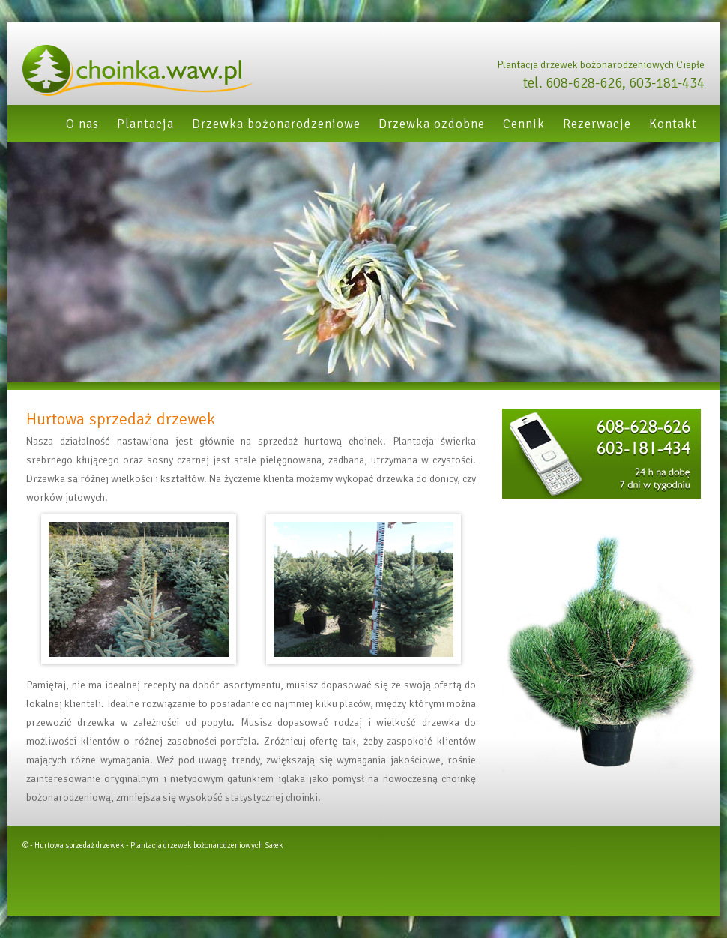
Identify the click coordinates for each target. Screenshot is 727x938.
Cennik (524, 124)
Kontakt (673, 124)
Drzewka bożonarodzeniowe (276, 124)
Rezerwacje (597, 124)
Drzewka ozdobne (431, 124)
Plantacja (145, 124)
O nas (82, 124)
